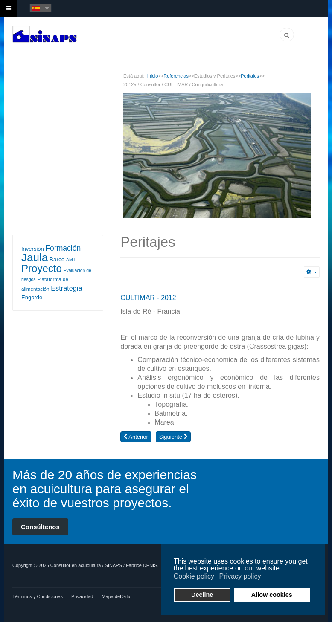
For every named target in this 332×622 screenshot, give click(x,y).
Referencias (176, 75)
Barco (57, 259)
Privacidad (82, 596)
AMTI (71, 259)
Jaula (34, 257)
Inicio (152, 75)
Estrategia (66, 288)
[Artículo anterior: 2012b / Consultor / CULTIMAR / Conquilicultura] (135, 436)
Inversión (32, 249)
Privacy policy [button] (240, 576)
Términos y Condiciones (37, 596)
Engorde (31, 297)
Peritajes (250, 75)
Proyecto (41, 268)
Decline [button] (202, 594)
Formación (63, 248)
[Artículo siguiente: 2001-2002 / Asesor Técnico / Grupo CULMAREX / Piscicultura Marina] (173, 436)
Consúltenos (40, 526)
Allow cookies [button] (271, 594)
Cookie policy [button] (194, 576)
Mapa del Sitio (116, 596)
